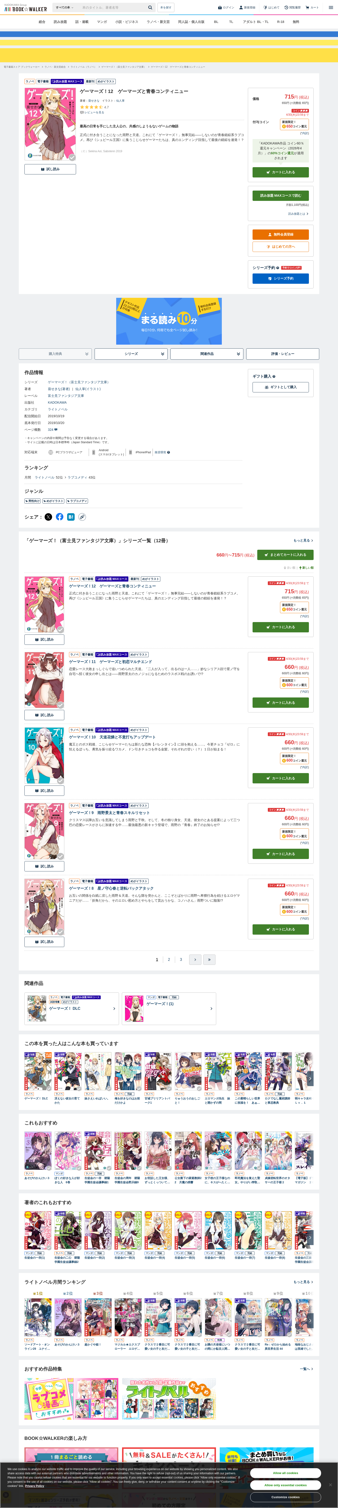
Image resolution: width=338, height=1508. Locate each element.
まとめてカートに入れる (285, 572)
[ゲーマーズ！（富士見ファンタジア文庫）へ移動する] (123, 83)
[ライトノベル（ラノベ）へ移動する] (83, 83)
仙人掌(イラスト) (87, 406)
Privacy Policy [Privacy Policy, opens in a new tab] (34, 1486)
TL (231, 22)
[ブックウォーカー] (25, 7)
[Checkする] (72, 174)
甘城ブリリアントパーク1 (157, 1117)
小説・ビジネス (126, 22)
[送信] (150, 7)
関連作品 (220, 371)
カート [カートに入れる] (280, 644)
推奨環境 (162, 469)
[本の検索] (66, 7)
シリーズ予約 (266, 285)
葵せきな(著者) (59, 406)
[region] (169, 1485)
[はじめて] (271, 7)
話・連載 (81, 22)
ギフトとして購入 (281, 404)
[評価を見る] (94, 126)
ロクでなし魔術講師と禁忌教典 (277, 1117)
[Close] (330, 1485)
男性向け (32, 518)
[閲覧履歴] (292, 7)
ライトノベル (58, 426)
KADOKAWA (57, 419)
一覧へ (307, 1386)
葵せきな (94, 117)
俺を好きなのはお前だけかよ (127, 1117)
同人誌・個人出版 (191, 22)
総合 (42, 22)
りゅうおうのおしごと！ (187, 1117)
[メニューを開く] (331, 7)
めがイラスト (53, 518)
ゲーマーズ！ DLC (36, 1115)
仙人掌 (120, 117)
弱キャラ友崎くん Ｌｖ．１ (307, 1117)
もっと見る (303, 557)
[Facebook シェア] (59, 534)
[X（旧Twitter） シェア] (48, 534)
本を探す (166, 7)
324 (53, 446)
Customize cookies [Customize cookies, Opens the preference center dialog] (286, 1497)
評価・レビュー (282, 370)
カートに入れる (280, 189)
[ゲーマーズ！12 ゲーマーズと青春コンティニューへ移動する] (178, 83)
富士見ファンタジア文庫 (66, 412)
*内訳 (304, 150)
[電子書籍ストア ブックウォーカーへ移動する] (22, 83)
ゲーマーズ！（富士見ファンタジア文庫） (79, 399)
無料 (296, 22)
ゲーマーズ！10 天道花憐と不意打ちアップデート (112, 754)
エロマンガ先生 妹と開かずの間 (217, 1117)
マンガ (102, 22)
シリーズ (145, 371)
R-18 (280, 22)
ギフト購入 (264, 393)
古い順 (289, 584)
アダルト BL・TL (256, 22)
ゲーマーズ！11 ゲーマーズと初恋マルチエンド (110, 679)
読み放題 (60, 22)
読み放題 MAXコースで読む (280, 212)
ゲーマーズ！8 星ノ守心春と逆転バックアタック (111, 905)
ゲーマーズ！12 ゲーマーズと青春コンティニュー (112, 603)
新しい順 (306, 584)
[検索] (150, 7)
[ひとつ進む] (195, 976)
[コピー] (82, 534)
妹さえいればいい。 (97, 1115)
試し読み (50, 186)
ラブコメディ (77, 494)
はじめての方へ (280, 263)
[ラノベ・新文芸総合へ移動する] (55, 83)
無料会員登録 (280, 251)
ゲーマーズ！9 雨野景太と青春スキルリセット (109, 830)
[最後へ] (209, 976)
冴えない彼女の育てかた (67, 1117)
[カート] (312, 7)
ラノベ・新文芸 (158, 22)
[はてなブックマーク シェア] (71, 534)
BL (216, 22)
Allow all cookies (285, 1473)
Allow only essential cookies (286, 1485)
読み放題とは (298, 230)
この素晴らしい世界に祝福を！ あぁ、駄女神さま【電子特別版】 (247, 1118)
